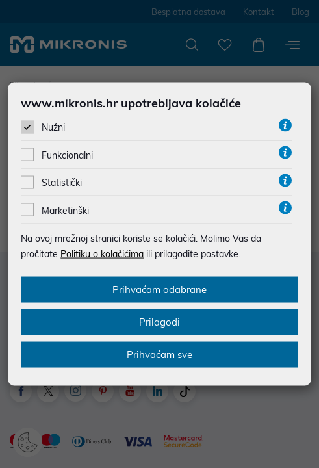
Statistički (62, 182)
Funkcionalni (67, 155)
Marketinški (65, 210)
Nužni (53, 127)
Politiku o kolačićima (102, 253)
